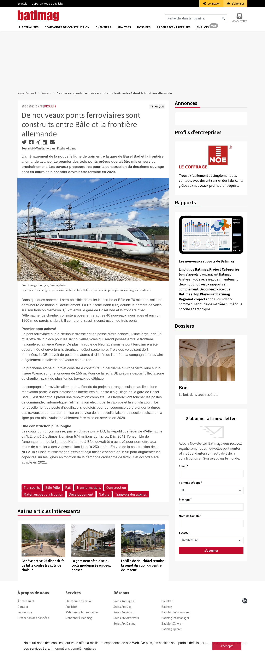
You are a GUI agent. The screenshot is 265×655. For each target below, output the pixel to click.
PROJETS (50, 106)
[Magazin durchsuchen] (196, 18)
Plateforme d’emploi (78, 601)
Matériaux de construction (43, 494)
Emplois (22, 3)
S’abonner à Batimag (78, 618)
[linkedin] (244, 600)
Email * (183, 466)
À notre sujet (26, 601)
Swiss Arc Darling (124, 623)
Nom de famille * (190, 516)
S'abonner (235, 3)
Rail (68, 487)
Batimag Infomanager (175, 618)
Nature (104, 494)
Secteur (184, 533)
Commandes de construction (67, 27)
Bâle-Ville (52, 487)
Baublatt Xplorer (172, 623)
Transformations (88, 487)
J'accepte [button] (227, 646)
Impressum (25, 612)
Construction (116, 487)
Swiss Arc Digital (124, 601)
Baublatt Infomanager (175, 612)
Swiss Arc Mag (122, 607)
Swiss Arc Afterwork (126, 618)
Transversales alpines (131, 494)
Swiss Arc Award (123, 612)
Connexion (211, 3)
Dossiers (144, 27)
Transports (32, 487)
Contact (23, 607)
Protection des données (33, 618)
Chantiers (103, 27)
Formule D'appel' (190, 483)
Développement (81, 494)
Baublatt (167, 601)
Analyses (124, 27)
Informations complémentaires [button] (74, 648)
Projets (46, 93)
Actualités (30, 27)
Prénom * (185, 499)
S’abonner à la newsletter (81, 612)
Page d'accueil (27, 93)
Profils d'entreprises (173, 27)
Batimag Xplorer (171, 629)
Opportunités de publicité (47, 3)
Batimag (166, 607)
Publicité (71, 607)
